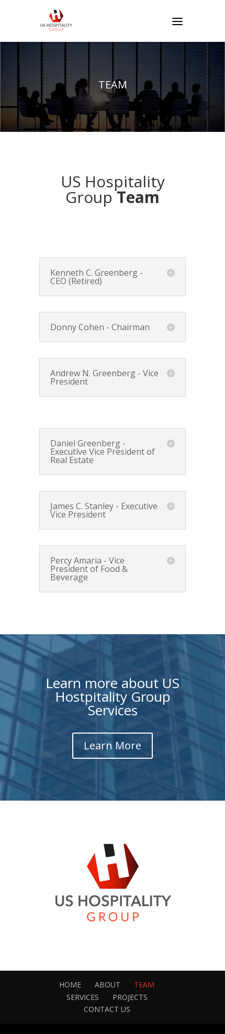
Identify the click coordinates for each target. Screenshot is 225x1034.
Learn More (112, 745)
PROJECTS (130, 997)
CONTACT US (107, 1009)
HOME (70, 985)
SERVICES (82, 997)
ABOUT (107, 985)
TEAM (144, 985)
